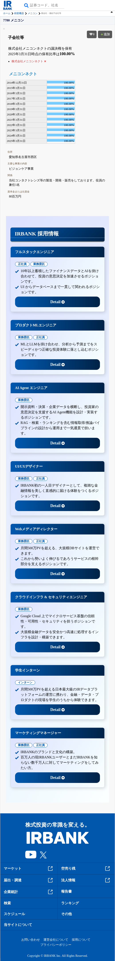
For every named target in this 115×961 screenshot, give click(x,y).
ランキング (70, 903)
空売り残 (86, 868)
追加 (105, 34)
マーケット (29, 868)
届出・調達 (29, 880)
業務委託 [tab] (39, 264)
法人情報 (86, 880)
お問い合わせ (30, 939)
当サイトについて (18, 925)
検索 (7, 903)
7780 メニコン (13, 20)
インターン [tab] (25, 682)
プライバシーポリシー (55, 944)
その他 (66, 914)
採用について (81, 939)
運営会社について (55, 939)
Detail (57, 302)
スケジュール (14, 914)
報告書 (66, 891)
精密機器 (19, 13)
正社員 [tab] (22, 264)
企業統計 (29, 892)
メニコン (32, 13)
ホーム (6, 13)
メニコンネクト (23, 74)
